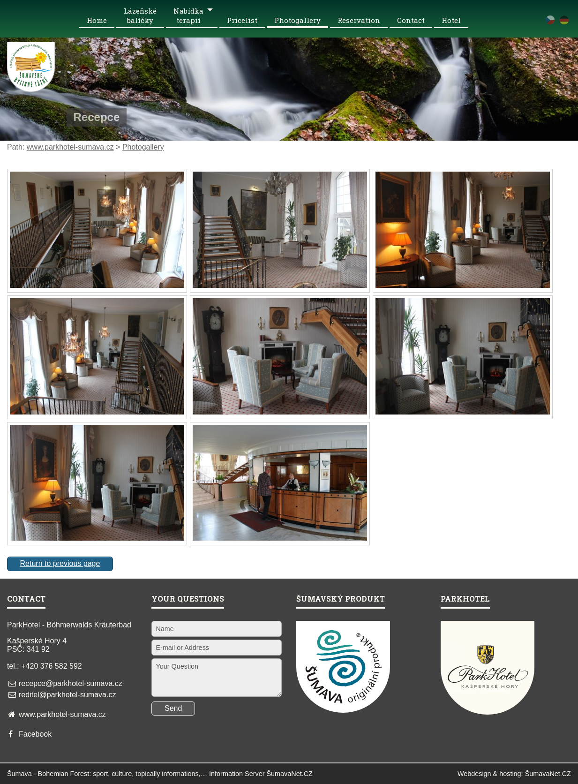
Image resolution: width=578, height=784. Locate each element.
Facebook (35, 734)
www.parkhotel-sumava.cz (70, 147)
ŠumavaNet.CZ (548, 773)
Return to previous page (60, 563)
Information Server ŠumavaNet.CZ (261, 773)
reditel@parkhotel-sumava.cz (67, 695)
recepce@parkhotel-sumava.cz (70, 683)
